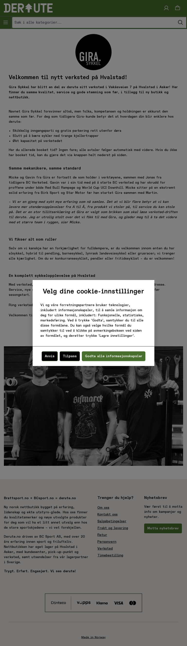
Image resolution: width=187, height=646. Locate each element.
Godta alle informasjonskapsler (113, 356)
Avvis (50, 356)
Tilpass (70, 356)
